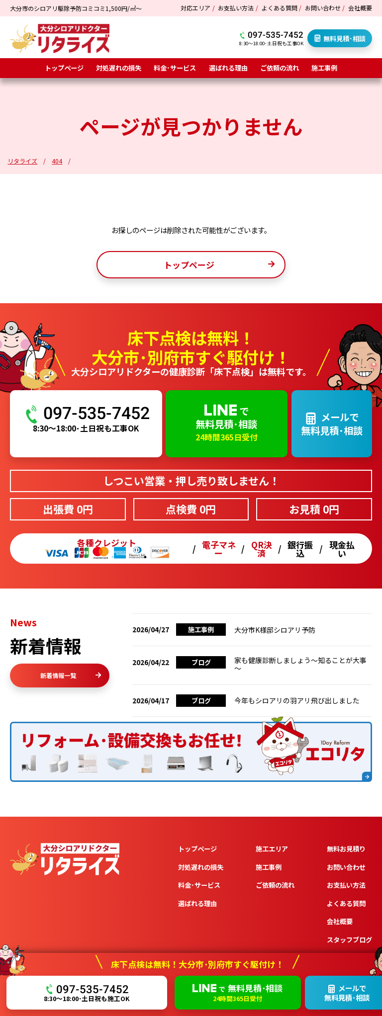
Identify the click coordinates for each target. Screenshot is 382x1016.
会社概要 (360, 7)
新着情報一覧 (70, 675)
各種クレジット (106, 548)
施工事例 (324, 68)
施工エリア (272, 848)
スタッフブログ (349, 939)
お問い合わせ (323, 7)
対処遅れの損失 (118, 68)
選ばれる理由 (228, 68)
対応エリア (195, 7)
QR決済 (261, 548)
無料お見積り (346, 848)
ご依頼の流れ (279, 68)
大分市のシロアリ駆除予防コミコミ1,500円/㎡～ (76, 8)
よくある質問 (279, 7)
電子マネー (219, 548)
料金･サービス (175, 68)
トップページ (64, 68)
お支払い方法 (236, 7)
